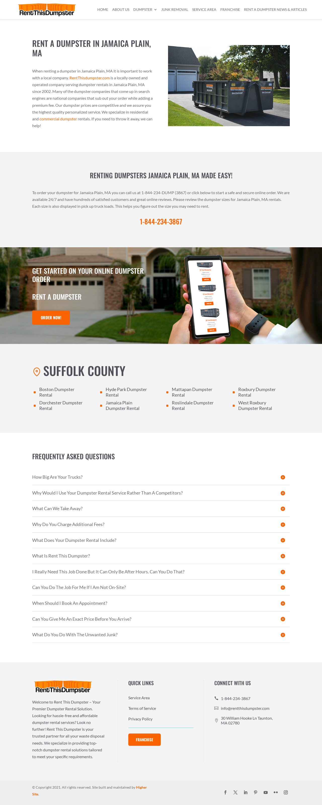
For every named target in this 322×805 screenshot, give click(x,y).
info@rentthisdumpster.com (245, 708)
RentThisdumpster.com (89, 77)
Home (102, 9)
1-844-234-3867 (235, 698)
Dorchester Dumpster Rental (61, 405)
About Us (120, 9)
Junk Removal (174, 9)
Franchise (230, 9)
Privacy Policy (140, 719)
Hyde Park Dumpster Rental (126, 392)
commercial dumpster (58, 118)
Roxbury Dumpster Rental (257, 392)
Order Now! (51, 317)
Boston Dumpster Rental (56, 392)
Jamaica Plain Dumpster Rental (123, 405)
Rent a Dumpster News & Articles (275, 9)
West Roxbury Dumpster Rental (255, 405)
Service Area (204, 9)
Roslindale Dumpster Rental (193, 405)
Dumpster (142, 9)
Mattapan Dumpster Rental (192, 392)
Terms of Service (142, 709)
